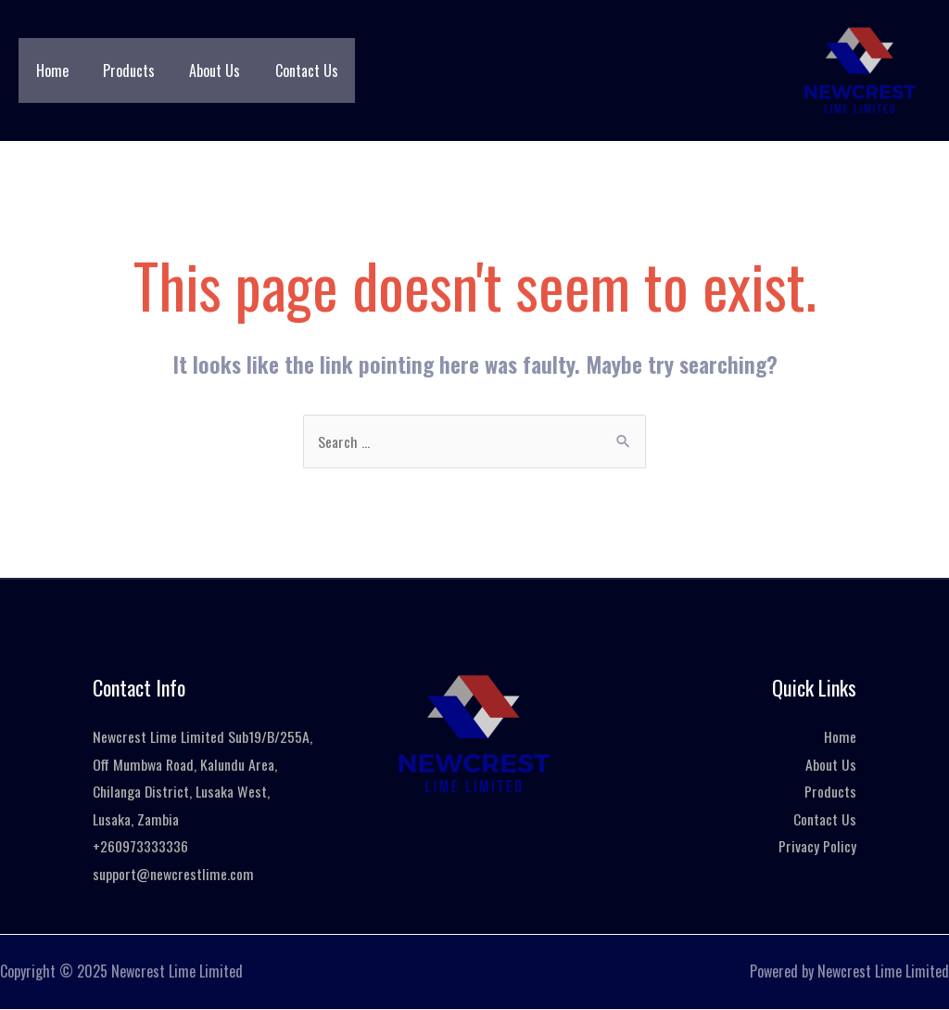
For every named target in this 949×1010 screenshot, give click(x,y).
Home (49, 70)
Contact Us (289, 70)
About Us (202, 70)
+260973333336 (141, 847)
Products (121, 70)
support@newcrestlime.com (173, 874)
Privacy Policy (817, 847)
